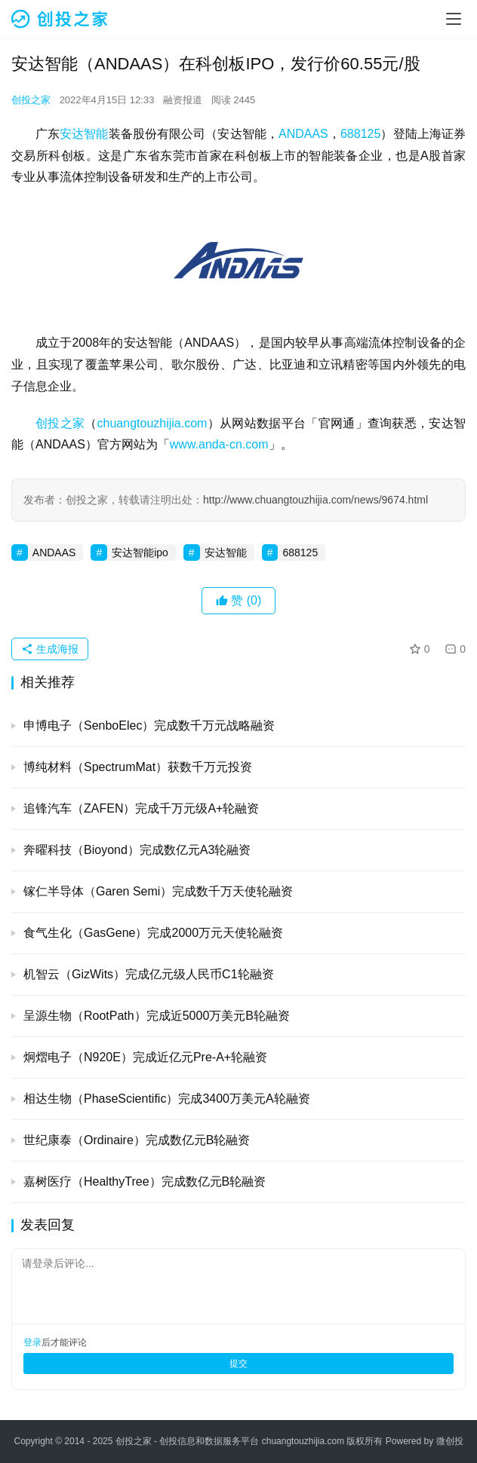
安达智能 (84, 133)
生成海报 (49, 649)
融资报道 (182, 100)
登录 (32, 1342)
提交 (238, 1363)
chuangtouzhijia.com (152, 423)
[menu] (453, 18)
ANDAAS (303, 133)
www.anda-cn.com (219, 444)
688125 (360, 133)
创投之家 (31, 100)
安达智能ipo (140, 552)
